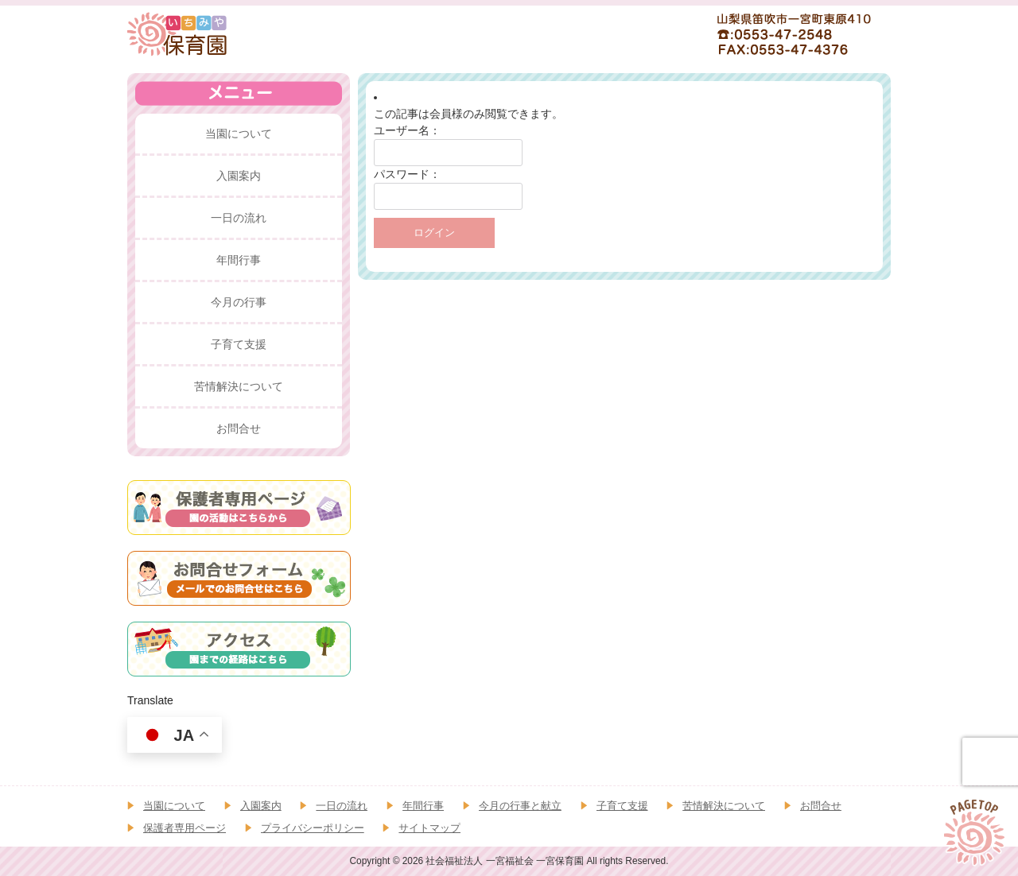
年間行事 (423, 806)
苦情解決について (723, 806)
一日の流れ (341, 806)
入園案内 (261, 806)
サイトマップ (429, 828)
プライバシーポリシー (312, 828)
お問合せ (820, 806)
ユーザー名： (407, 130)
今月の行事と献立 (520, 806)
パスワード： (407, 174)
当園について (174, 806)
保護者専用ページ (184, 828)
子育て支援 (622, 806)
